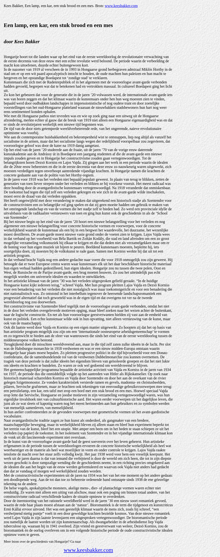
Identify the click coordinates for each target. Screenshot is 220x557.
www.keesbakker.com (121, 6)
